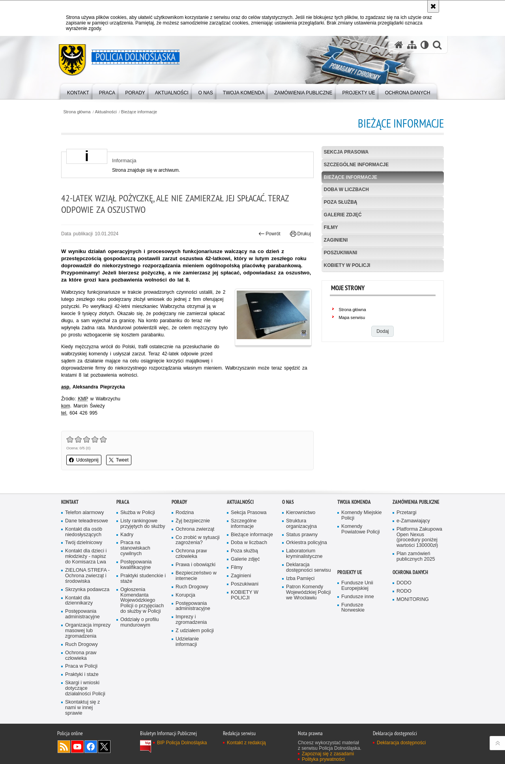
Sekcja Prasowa (346, 152)
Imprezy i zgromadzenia (191, 619)
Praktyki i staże (82, 674)
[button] (437, 45)
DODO (404, 583)
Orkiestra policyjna (306, 542)
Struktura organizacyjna (301, 523)
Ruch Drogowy (81, 644)
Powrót (269, 234)
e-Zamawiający (413, 521)
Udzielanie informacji (187, 641)
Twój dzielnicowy (83, 542)
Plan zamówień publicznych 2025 (416, 556)
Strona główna (76, 112)
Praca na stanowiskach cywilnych (135, 548)
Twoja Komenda (354, 502)
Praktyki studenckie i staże (143, 578)
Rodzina (185, 512)
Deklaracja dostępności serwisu (308, 567)
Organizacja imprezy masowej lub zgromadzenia (87, 631)
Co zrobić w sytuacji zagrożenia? (198, 540)
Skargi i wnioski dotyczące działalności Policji (85, 688)
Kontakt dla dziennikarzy (79, 600)
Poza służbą (340, 202)
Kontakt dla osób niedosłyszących (83, 532)
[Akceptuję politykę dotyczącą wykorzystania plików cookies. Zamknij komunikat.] (433, 6)
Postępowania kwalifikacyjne (136, 564)
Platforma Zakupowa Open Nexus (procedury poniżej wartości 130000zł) (419, 537)
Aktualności (106, 112)
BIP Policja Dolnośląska (182, 742)
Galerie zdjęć (343, 215)
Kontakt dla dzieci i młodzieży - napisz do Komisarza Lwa (86, 556)
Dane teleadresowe (86, 521)
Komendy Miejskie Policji (361, 515)
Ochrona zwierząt (195, 529)
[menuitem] (78, 91)
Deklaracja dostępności (401, 742)
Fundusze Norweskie (353, 608)
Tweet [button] (119, 460)
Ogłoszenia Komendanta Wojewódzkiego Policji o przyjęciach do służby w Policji (142, 600)
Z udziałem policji (195, 630)
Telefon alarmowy (84, 512)
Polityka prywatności (323, 759)
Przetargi (407, 512)
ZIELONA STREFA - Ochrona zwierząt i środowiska (87, 576)
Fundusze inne (357, 596)
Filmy (331, 227)
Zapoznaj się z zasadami (328, 753)
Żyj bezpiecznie (193, 521)
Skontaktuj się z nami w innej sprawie (82, 708)
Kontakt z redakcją (246, 742)
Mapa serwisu (352, 317)
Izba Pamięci (300, 578)
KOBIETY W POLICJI (347, 265)
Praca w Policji (81, 666)
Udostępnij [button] (84, 460)
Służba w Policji (137, 512)
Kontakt (70, 502)
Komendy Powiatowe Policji (360, 529)
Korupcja (185, 595)
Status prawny (302, 534)
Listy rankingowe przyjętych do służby (142, 523)
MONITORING (413, 599)
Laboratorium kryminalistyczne (304, 553)
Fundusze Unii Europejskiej (357, 585)
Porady (179, 502)
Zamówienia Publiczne (416, 502)
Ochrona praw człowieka (80, 655)
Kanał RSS (64, 746)
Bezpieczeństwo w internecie (196, 576)
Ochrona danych (410, 572)
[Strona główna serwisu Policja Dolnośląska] (399, 45)
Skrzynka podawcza (87, 589)
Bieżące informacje (139, 112)
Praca (122, 502)
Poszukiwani (340, 252)
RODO (404, 591)
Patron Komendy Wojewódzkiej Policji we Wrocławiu (308, 592)
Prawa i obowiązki (195, 564)
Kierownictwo (300, 512)
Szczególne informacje (356, 164)
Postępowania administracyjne (82, 614)
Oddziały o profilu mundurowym (139, 622)
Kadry (126, 534)
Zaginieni (336, 240)
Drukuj (300, 234)
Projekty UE (349, 572)
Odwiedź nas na (77, 746)
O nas (288, 502)
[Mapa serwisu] (412, 45)
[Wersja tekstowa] (425, 45)
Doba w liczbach (346, 189)
